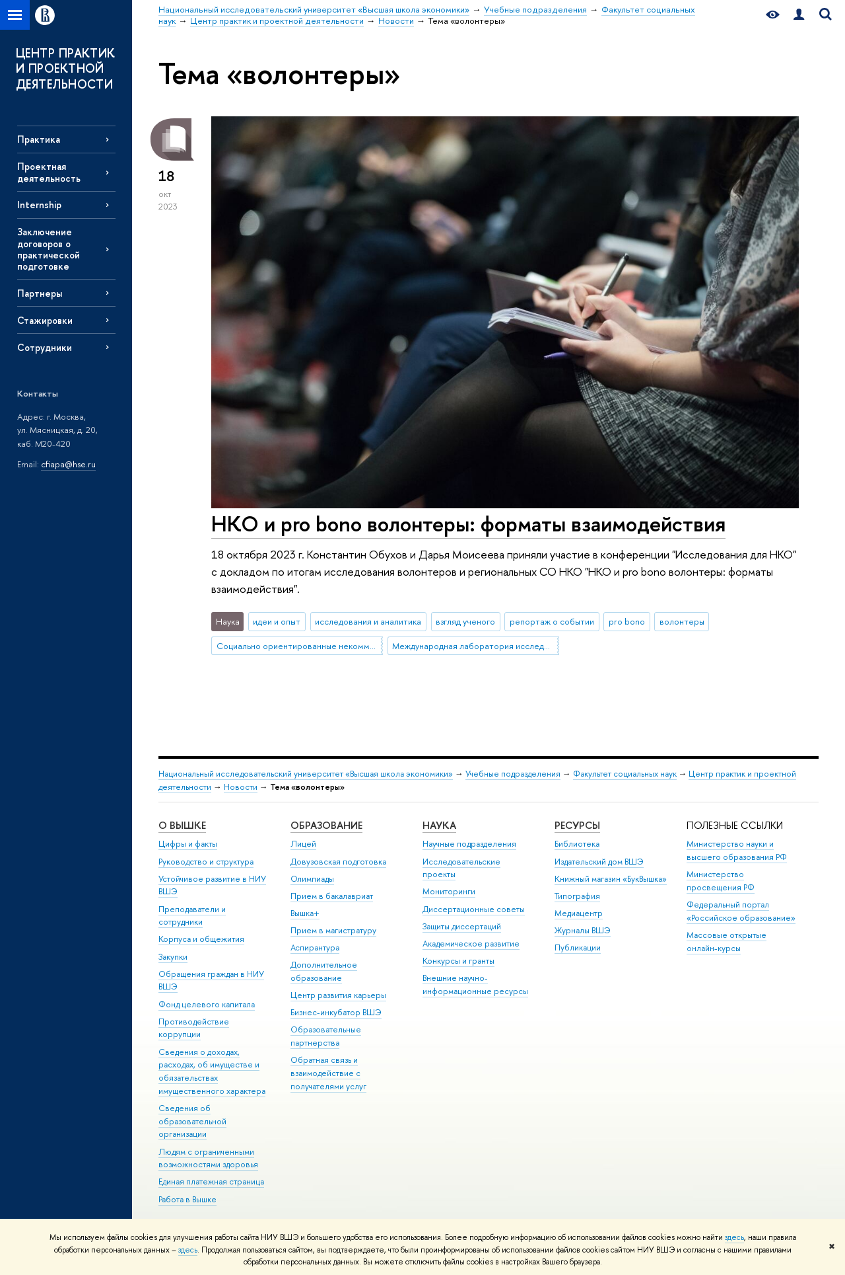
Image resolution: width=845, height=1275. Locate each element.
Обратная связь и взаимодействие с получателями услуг (328, 1073)
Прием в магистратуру (333, 930)
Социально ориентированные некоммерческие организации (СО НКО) (300, 646)
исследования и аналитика (368, 621)
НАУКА (439, 825)
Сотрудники (44, 347)
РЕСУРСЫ (577, 825)
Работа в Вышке (187, 1199)
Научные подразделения (469, 843)
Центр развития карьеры (338, 995)
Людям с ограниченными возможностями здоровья (208, 1158)
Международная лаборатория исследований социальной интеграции (475, 646)
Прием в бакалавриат (331, 896)
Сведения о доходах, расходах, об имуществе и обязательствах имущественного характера (211, 1071)
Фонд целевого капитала (206, 1004)
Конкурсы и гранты (458, 960)
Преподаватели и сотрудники (192, 916)
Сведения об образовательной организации (192, 1121)
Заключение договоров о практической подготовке (48, 248)
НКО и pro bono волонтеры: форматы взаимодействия (468, 523)
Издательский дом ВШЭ (599, 861)
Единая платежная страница (211, 1181)
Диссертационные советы (473, 909)
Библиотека (577, 843)
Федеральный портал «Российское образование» (741, 911)
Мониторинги (448, 891)
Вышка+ (305, 913)
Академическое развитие (471, 943)
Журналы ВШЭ (583, 930)
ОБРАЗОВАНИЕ (326, 825)
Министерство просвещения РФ (721, 881)
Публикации (578, 947)
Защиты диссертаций (461, 926)
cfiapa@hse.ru (68, 464)
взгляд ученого (465, 621)
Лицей (303, 843)
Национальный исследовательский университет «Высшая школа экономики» (305, 773)
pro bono (627, 621)
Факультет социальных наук (625, 773)
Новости (240, 786)
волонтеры (681, 621)
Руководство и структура (206, 861)
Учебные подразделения (512, 773)
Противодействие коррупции (193, 1028)
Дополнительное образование (323, 971)
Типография (577, 896)
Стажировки (45, 320)
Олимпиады (312, 878)
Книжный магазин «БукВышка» (611, 878)
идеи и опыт (276, 621)
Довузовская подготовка (338, 861)
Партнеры (39, 293)
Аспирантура (314, 947)
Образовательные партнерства (325, 1036)
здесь (734, 1237)
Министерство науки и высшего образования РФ (737, 850)
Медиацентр (579, 913)
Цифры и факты (187, 843)
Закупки (172, 956)
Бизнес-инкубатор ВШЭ (336, 1012)
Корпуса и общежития (201, 939)
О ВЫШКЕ (182, 825)
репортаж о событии (552, 621)
